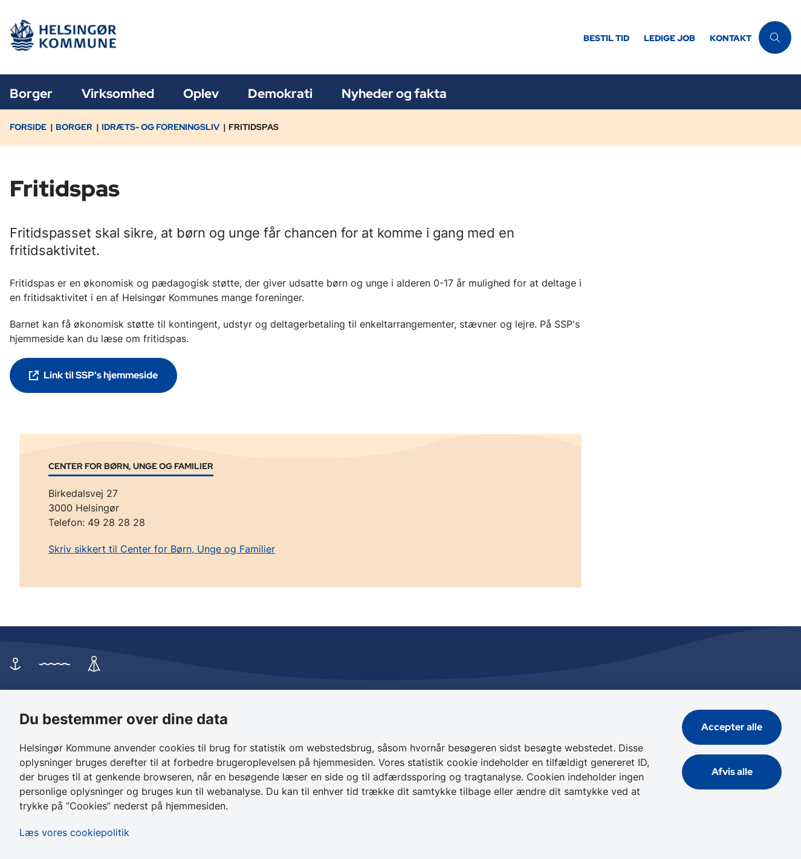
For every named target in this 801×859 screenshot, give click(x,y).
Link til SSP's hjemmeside (101, 375)
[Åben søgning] (775, 37)
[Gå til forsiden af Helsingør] (288, 37)
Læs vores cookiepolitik (74, 832)
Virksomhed (118, 93)
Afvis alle (732, 771)
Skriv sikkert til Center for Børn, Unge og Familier (161, 549)
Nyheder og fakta (394, 93)
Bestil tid (606, 38)
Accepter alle (731, 727)
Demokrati (280, 93)
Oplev (201, 93)
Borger (31, 93)
